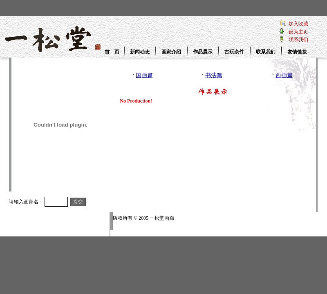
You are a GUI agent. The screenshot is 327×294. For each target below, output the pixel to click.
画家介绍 (171, 52)
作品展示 (203, 52)
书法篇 (213, 75)
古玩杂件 (234, 52)
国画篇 (144, 75)
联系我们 (265, 52)
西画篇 (284, 75)
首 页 (112, 52)
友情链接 (297, 52)
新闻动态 (140, 52)
